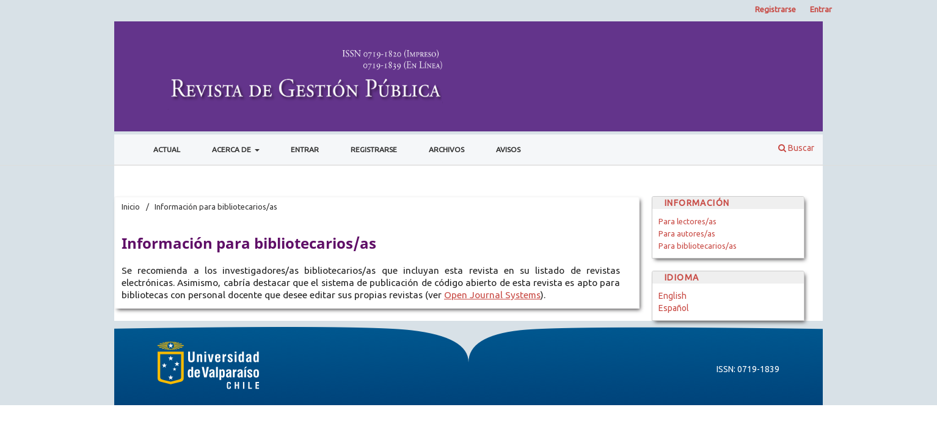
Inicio (131, 206)
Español (673, 308)
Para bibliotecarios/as (697, 245)
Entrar (305, 149)
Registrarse (374, 149)
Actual (166, 149)
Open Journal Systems (492, 295)
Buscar (796, 148)
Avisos (508, 149)
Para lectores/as (687, 221)
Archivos (446, 149)
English (672, 296)
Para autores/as (686, 233)
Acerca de (232, 149)
